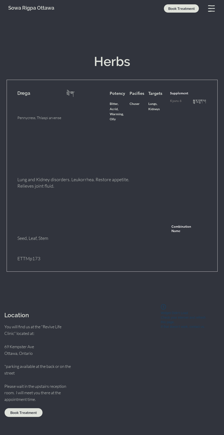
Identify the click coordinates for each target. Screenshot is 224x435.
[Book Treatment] (181, 8)
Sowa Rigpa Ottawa (31, 8)
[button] (211, 8)
